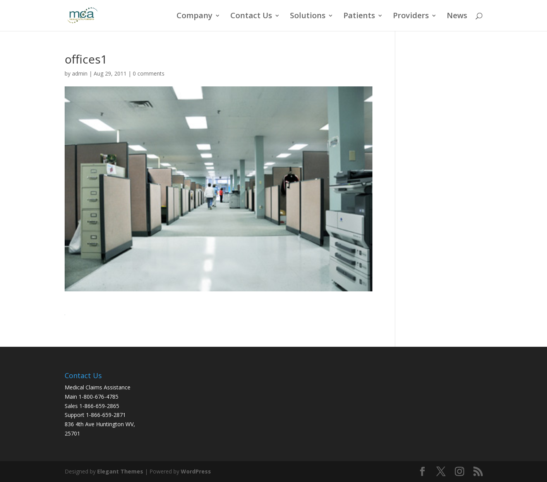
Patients (359, 17)
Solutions (308, 17)
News (457, 17)
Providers (411, 17)
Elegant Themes (120, 471)
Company (195, 17)
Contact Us (251, 17)
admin (79, 73)
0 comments (149, 73)
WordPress (196, 471)
